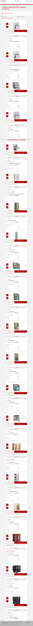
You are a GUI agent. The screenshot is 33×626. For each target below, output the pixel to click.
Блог (7, 614)
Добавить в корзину (11, 31)
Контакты (8, 615)
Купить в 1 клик (4, 31)
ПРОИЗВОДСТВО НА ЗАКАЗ (20, 602)
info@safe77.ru (15, 606)
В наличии (9, 36)
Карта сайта (8, 616)
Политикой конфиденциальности (16, 624)
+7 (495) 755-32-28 (16, 604)
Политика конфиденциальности (11, 617)
